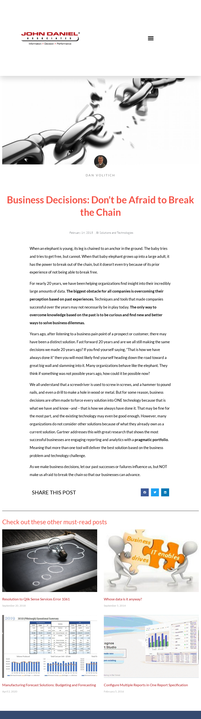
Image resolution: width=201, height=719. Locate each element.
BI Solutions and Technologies (114, 232)
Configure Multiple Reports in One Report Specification (146, 685)
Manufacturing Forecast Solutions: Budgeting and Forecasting (49, 685)
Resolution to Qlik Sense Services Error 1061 (36, 599)
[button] (150, 38)
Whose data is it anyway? (123, 599)
